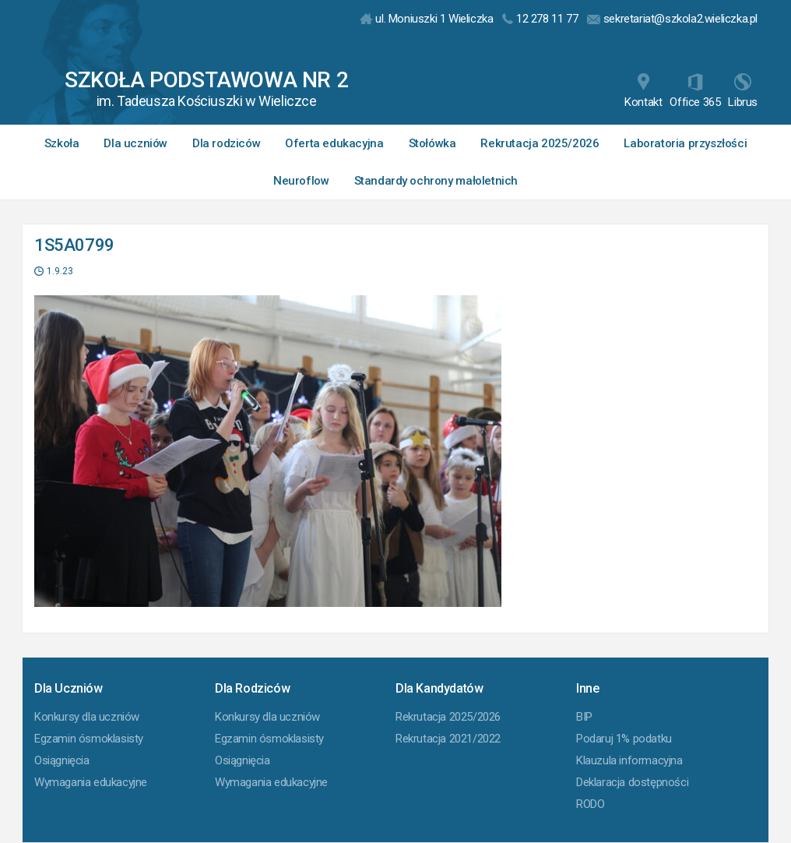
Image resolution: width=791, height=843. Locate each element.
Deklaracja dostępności (632, 782)
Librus (743, 91)
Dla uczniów (135, 143)
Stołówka (432, 143)
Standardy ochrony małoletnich (436, 181)
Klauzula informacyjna (629, 760)
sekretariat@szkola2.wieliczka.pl (672, 19)
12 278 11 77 (540, 19)
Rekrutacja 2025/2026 (539, 143)
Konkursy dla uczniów (86, 717)
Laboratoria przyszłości (685, 143)
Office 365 (695, 91)
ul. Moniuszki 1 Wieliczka (427, 19)
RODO (590, 804)
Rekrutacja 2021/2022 (448, 739)
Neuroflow (301, 181)
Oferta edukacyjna (334, 143)
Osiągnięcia (62, 760)
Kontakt (643, 91)
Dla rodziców (226, 143)
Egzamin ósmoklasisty (88, 739)
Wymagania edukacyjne (90, 782)
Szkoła (61, 143)
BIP (584, 717)
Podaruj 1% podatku (624, 739)
